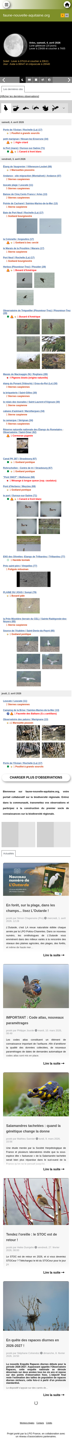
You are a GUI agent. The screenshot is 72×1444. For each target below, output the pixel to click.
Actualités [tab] (8, 853)
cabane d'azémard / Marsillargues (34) (24, 411)
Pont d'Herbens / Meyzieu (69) (19, 486)
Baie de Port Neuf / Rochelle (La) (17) (23, 212)
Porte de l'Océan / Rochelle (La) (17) (22, 129)
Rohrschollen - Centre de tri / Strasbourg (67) (27, 468)
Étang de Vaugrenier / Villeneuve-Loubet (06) (27, 166)
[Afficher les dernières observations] (19, 96)
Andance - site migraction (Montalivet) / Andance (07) (32, 175)
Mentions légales (27, 1423)
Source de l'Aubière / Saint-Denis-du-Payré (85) (29, 630)
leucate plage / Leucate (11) (18, 185)
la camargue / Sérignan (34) (18, 420)
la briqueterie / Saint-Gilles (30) (20, 392)
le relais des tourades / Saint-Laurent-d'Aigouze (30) (31, 402)
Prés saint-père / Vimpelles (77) (20, 566)
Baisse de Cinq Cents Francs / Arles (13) (25, 194)
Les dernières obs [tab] (13, 89)
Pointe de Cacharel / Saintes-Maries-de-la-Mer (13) (30, 203)
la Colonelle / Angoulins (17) (18, 239)
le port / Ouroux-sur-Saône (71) (20, 495)
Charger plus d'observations (36, 777)
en (67, 15)
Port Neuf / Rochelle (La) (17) (19, 257)
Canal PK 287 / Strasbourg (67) (20, 458)
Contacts (40, 1423)
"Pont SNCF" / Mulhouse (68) (19, 477)
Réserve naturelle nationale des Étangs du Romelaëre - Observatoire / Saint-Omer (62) (33, 431)
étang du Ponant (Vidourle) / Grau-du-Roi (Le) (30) (30, 383)
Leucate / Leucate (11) (15, 701)
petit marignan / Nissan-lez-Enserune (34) (25, 139)
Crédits (49, 1423)
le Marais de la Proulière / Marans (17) (23, 248)
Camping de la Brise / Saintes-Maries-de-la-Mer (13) (31, 710)
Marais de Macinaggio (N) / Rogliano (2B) (25, 374)
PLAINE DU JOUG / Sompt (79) (19, 592)
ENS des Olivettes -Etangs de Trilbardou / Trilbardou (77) (34, 556)
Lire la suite (53, 955)
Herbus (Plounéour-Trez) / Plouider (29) (24, 266)
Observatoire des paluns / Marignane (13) (25, 719)
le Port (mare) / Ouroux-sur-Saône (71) (24, 148)
